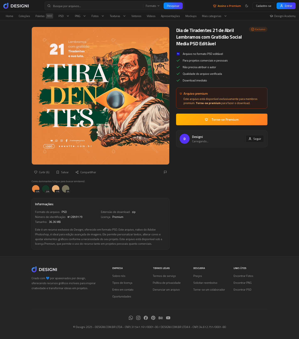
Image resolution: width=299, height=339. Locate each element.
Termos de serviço (164, 276)
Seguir (254, 138)
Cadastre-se (263, 6)
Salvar (62, 172)
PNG (80, 16)
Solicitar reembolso (205, 282)
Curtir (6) (41, 172)
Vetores (136, 16)
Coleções (24, 16)
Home (9, 16)
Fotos (98, 16)
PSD (64, 16)
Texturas (118, 16)
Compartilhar (85, 172)
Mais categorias (214, 16)
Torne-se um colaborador (209, 289)
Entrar (286, 6)
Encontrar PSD (242, 289)
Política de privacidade (167, 282)
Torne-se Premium (222, 119)
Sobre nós (118, 276)
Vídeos (151, 16)
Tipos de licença (122, 282)
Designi (197, 136)
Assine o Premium (227, 6)
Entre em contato (123, 289)
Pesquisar (173, 6)
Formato (153, 6)
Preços (197, 276)
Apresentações (170, 16)
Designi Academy (283, 16)
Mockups (191, 16)
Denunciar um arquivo (166, 289)
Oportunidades (121, 296)
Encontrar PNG (243, 282)
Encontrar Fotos (243, 276)
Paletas (44, 16)
